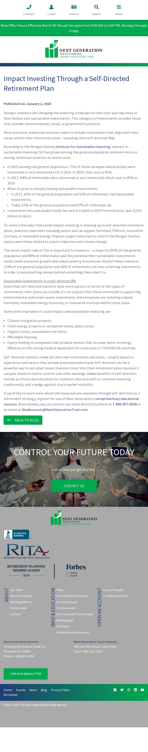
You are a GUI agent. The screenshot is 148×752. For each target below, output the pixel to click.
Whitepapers (65, 620)
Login (51, 10)
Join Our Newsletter (25, 674)
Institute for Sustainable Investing (83, 146)
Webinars (63, 626)
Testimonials (18, 608)
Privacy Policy (60, 690)
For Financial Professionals (75, 614)
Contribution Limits (116, 596)
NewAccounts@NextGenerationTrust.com (55, 409)
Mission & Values (21, 596)
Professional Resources (73, 632)
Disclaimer (11, 695)
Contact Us (74, 486)
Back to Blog (23, 420)
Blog (44, 690)
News (33, 690)
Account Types (113, 590)
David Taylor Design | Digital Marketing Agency (35, 705)
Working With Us (21, 602)
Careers (15, 614)
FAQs (60, 590)
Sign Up (74, 10)
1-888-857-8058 (125, 404)
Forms (8, 690)
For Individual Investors (72, 596)
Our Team (16, 590)
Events (21, 690)
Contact (29, 10)
